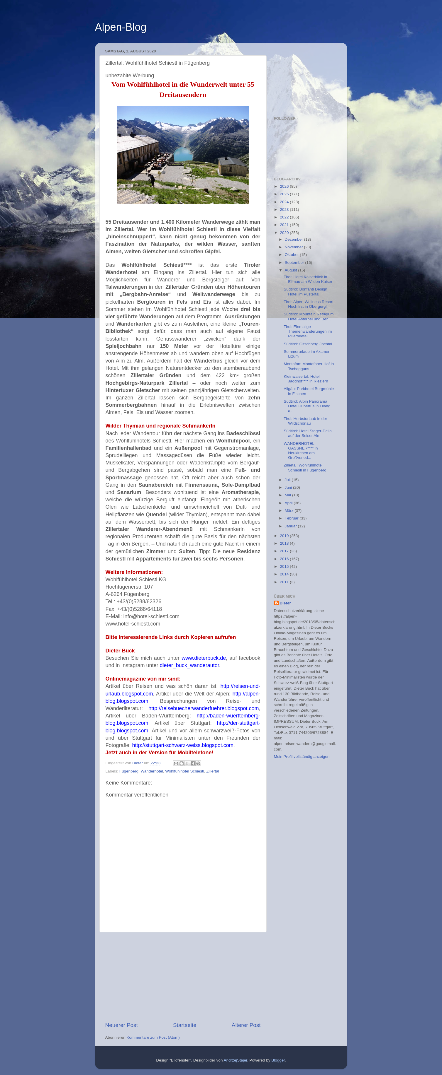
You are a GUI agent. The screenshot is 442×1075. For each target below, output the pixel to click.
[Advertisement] (183, 977)
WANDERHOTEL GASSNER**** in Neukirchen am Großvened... (301, 450)
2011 (285, 582)
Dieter (285, 603)
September (295, 262)
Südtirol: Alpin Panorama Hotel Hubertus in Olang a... (307, 406)
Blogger (278, 1060)
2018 (285, 543)
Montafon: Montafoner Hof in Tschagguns (309, 366)
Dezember (294, 239)
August (291, 270)
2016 (285, 559)
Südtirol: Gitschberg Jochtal (308, 344)
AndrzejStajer (235, 1060)
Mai (288, 495)
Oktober (292, 254)
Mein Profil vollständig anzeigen (302, 756)
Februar (292, 518)
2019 (285, 536)
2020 (285, 232)
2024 (285, 202)
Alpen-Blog (121, 27)
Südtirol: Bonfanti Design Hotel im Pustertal (305, 291)
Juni (289, 487)
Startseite (185, 1025)
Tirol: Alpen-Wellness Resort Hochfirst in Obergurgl (308, 304)
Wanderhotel (152, 771)
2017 (285, 551)
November (294, 247)
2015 (285, 566)
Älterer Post (246, 1025)
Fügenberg (128, 771)
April (289, 503)
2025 (285, 194)
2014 (285, 574)
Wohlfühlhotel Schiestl (184, 771)
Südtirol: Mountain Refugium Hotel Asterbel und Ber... (308, 316)
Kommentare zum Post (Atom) (153, 1037)
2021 (285, 225)
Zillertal (212, 771)
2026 (285, 186)
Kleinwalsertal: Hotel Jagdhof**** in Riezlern (306, 378)
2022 (285, 217)
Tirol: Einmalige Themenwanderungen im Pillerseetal (308, 331)
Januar (291, 526)
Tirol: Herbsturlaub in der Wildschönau (305, 420)
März (290, 510)
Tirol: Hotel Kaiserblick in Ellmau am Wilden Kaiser (308, 279)
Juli (288, 480)
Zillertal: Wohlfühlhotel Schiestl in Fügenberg (305, 467)
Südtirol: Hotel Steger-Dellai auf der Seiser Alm (308, 433)
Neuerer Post (121, 1025)
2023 (285, 209)
